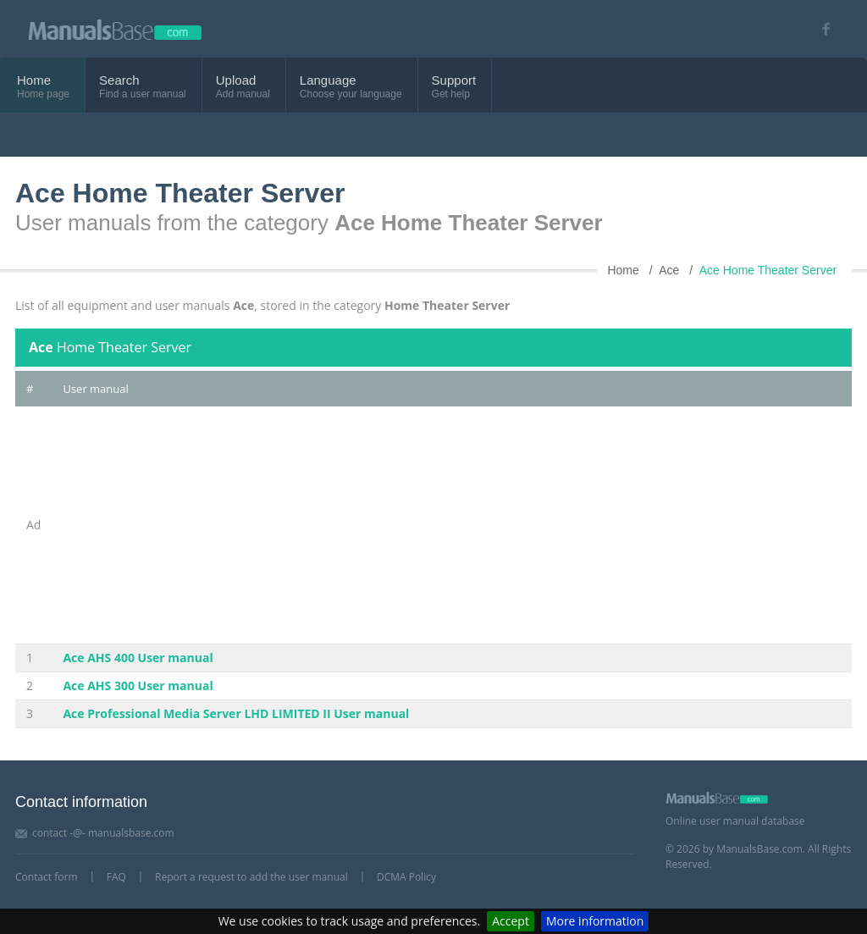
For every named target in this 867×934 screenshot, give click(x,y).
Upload (236, 80)
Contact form (46, 877)
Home (34, 80)
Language (328, 80)
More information (594, 921)
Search (119, 80)
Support (454, 80)
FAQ (116, 877)
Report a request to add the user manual (251, 877)
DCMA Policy (406, 877)
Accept (510, 921)
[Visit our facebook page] (820, 29)
